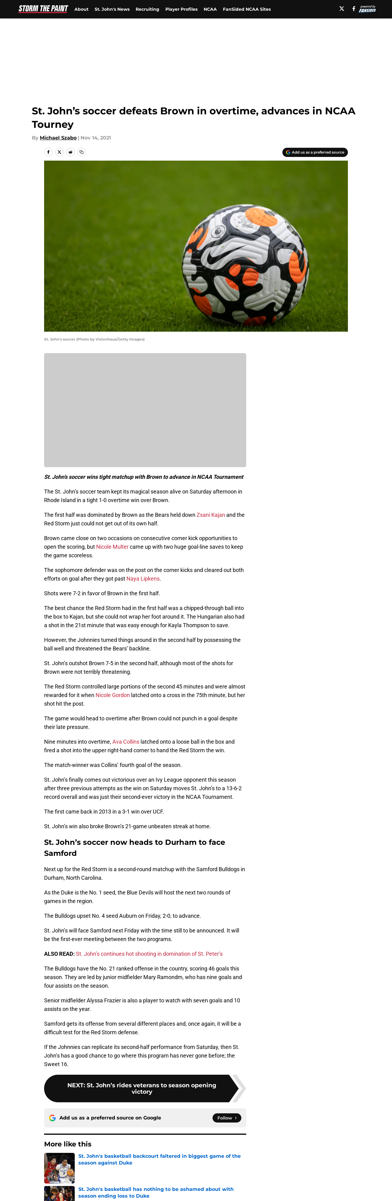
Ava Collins (125, 741)
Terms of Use (199, 1190)
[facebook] (353, 8)
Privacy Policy (142, 1190)
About (81, 9)
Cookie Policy (265, 1190)
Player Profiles (181, 9)
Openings (136, 1179)
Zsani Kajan (211, 515)
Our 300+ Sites (266, 1179)
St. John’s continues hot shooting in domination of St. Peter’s (149, 954)
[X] (341, 8)
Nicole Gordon (113, 695)
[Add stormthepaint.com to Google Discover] (315, 152)
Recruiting (147, 9)
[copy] (81, 152)
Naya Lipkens (143, 578)
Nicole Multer (112, 546)
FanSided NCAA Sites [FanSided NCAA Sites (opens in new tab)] (247, 9)
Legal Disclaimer (329, 1190)
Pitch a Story (58, 1190)
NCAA (210, 9)
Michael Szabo (58, 138)
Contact (192, 1179)
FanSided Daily (327, 1179)
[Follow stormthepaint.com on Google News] (227, 1118)
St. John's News (112, 9)
